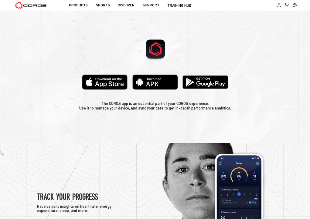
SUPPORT (151, 5)
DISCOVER (126, 5)
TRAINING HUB (179, 6)
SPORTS (103, 5)
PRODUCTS (78, 5)
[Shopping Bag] (286, 4)
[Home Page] (30, 5)
